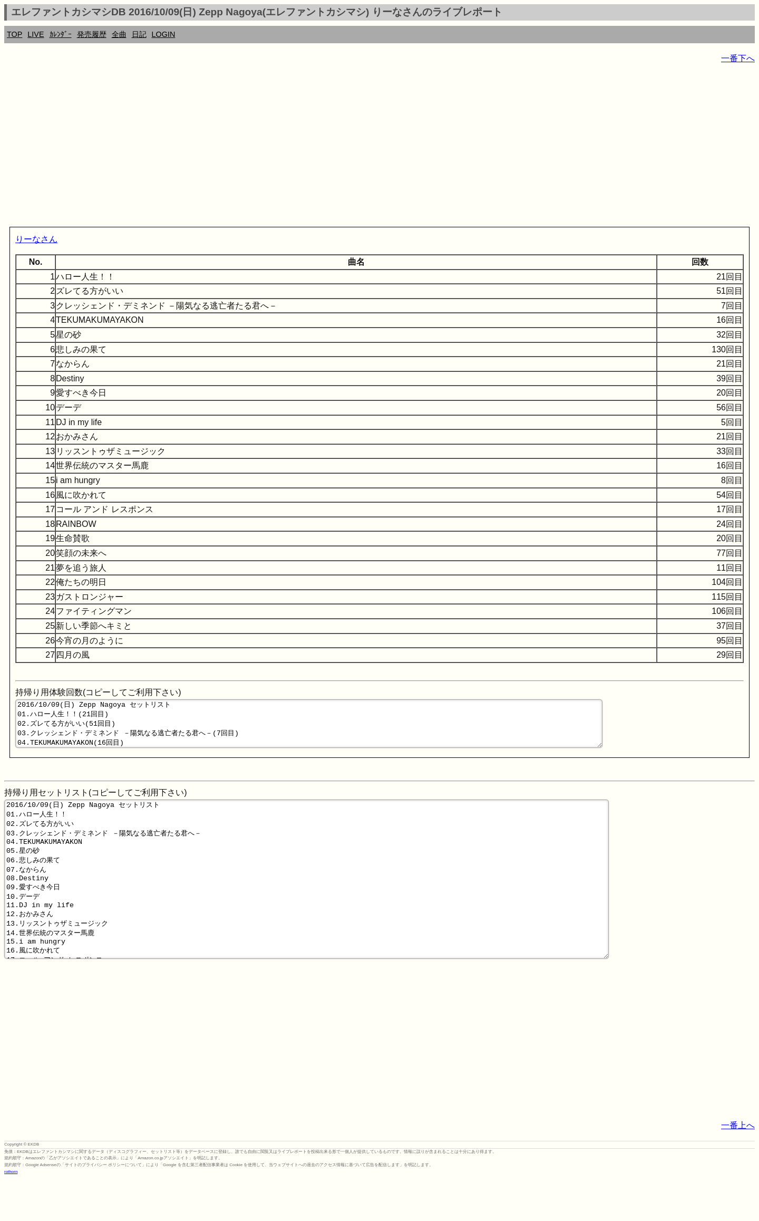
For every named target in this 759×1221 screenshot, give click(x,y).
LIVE (35, 34)
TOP (14, 34)
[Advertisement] (320, 148)
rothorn (10, 1212)
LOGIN (164, 34)
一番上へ (738, 1166)
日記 (139, 34)
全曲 (119, 34)
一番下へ (738, 58)
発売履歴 (91, 34)
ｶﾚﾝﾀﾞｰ (61, 34)
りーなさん (36, 239)
